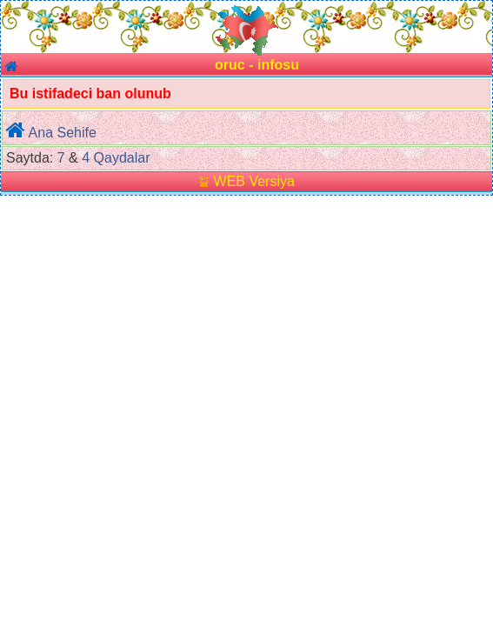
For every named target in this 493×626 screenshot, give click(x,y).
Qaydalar (122, 157)
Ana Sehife (63, 132)
